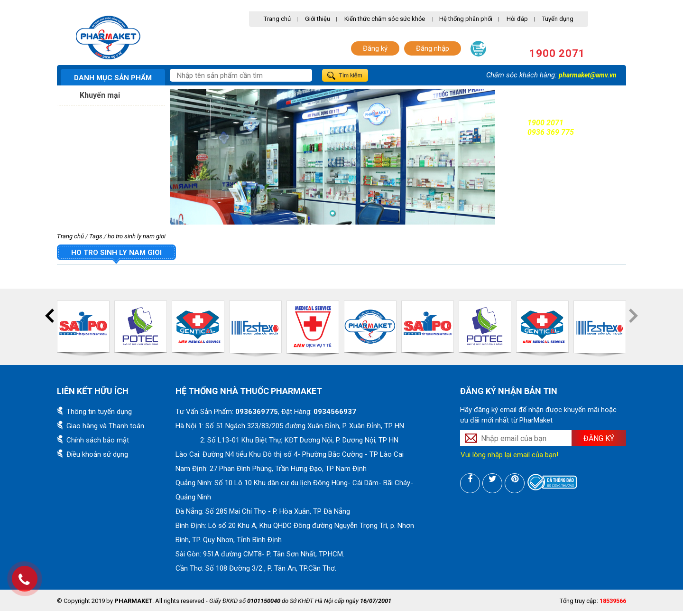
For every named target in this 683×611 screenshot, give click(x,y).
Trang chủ (277, 18)
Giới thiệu (317, 18)
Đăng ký (375, 48)
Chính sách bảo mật (97, 440)
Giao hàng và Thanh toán (105, 426)
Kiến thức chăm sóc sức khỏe (384, 18)
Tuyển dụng (557, 18)
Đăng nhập (432, 48)
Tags (95, 236)
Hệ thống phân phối (465, 18)
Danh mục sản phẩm (113, 78)
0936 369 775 (550, 132)
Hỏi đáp (517, 18)
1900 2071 (557, 53)
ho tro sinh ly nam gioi (137, 236)
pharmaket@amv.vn (588, 75)
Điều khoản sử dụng (97, 454)
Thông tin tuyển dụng (99, 411)
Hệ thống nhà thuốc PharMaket (248, 391)
